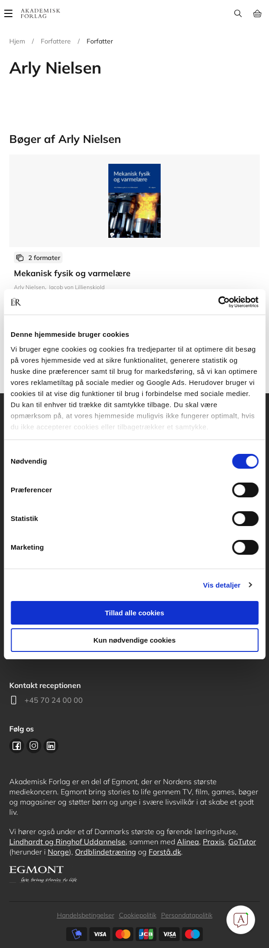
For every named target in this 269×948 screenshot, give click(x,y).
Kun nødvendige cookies (135, 640)
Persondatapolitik (187, 915)
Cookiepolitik (137, 915)
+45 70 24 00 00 (54, 700)
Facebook (16, 745)
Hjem (17, 41)
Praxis (214, 841)
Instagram (33, 745)
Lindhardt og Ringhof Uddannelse (67, 841)
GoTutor (242, 841)
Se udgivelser (134, 249)
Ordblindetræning (105, 851)
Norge (58, 851)
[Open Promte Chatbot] (240, 919)
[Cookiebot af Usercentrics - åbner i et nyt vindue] (217, 302)
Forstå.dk (165, 851)
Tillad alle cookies (134, 613)
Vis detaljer (222, 585)
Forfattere (56, 41)
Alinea (188, 841)
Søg (238, 13)
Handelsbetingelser (85, 915)
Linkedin (51, 745)
